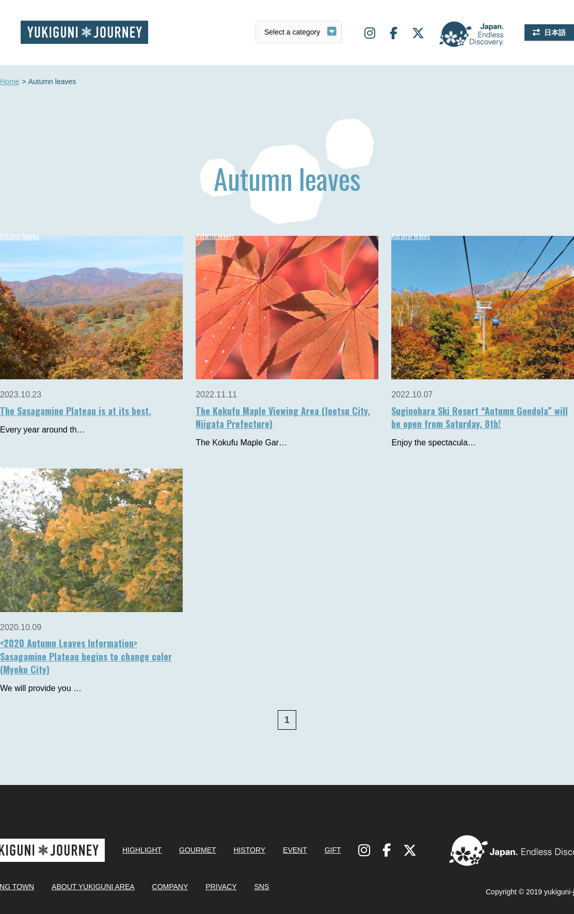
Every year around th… (42, 429)
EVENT (295, 850)
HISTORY (249, 850)
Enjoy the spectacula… (433, 442)
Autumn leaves (215, 235)
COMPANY (170, 887)
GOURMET (197, 850)
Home (9, 82)
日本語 (555, 32)
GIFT (333, 850)
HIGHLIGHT (142, 850)
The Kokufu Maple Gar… (241, 442)
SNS (261, 887)
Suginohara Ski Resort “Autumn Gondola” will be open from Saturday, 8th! (479, 417)
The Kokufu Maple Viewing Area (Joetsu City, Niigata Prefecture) (283, 417)
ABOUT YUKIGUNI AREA (93, 887)
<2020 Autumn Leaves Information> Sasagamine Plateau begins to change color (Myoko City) (86, 656)
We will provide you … (41, 688)
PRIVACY (220, 887)
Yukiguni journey (84, 32)
